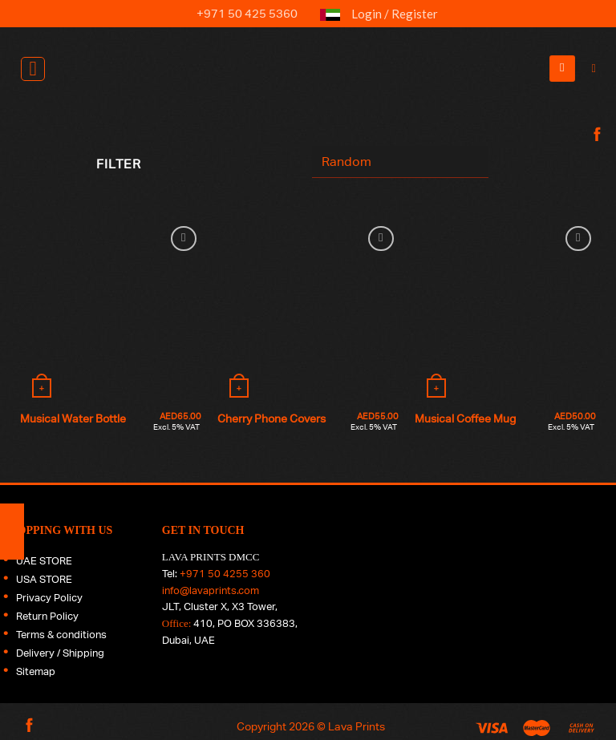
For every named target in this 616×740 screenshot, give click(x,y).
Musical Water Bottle (73, 418)
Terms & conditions (61, 635)
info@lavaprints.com (210, 590)
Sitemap (35, 671)
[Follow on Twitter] (595, 204)
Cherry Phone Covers (271, 418)
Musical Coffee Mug (465, 418)
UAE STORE (44, 561)
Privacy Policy (49, 598)
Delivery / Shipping (60, 653)
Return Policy (47, 616)
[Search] (597, 68)
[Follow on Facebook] (595, 135)
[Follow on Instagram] (595, 170)
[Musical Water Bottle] (110, 312)
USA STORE (44, 579)
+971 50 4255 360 (225, 574)
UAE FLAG (330, 21)
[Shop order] (400, 162)
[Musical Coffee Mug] (505, 312)
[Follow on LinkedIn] (595, 239)
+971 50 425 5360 (238, 13)
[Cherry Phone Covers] (308, 312)
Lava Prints (356, 726)
